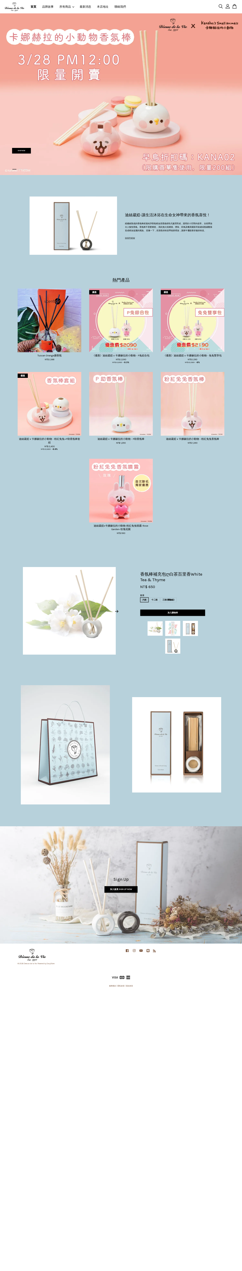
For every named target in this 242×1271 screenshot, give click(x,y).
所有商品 (66, 6)
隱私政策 (121, 986)
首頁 (33, 6)
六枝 (144, 600)
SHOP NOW (21, 150)
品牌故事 (48, 6)
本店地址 (102, 6)
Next (117, 611)
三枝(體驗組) (168, 600)
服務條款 (112, 986)
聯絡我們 (120, 6)
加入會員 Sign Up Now (121, 889)
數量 (142, 595)
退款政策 (129, 986)
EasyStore (51, 964)
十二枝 (154, 600)
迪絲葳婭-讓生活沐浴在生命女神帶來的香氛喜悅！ (167, 215)
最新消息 (85, 6)
